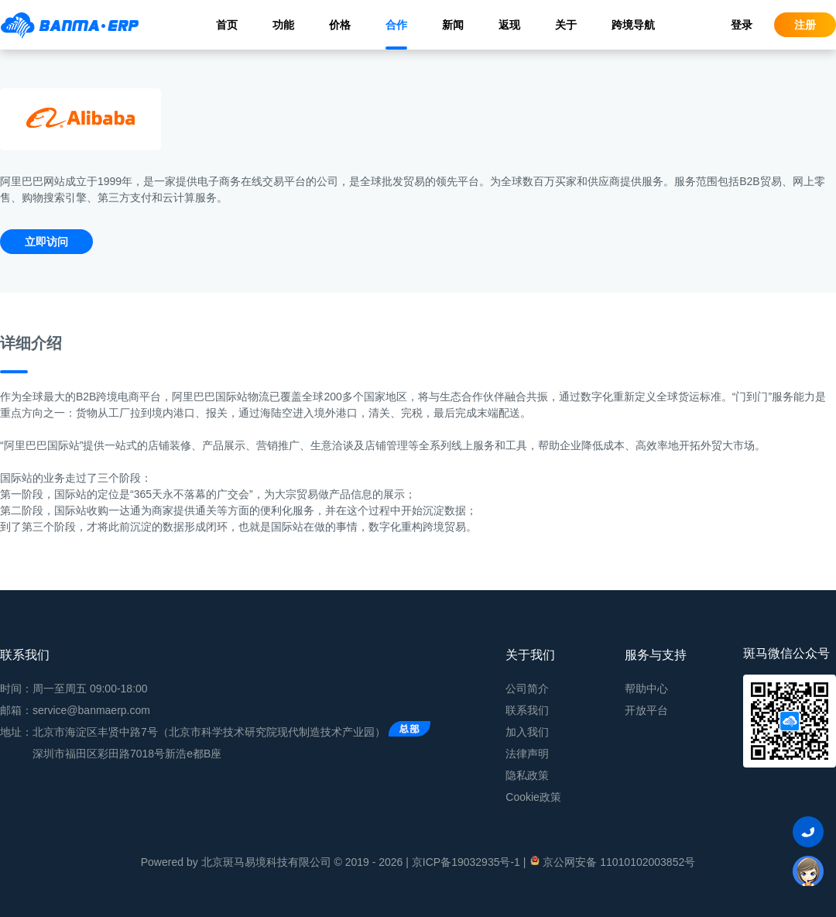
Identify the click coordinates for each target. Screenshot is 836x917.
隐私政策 (527, 775)
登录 (741, 25)
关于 (566, 25)
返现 (509, 25)
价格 (340, 25)
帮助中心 (646, 688)
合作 (396, 25)
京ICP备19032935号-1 (466, 862)
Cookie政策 (533, 797)
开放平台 (646, 710)
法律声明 (527, 753)
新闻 (453, 25)
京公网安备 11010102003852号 (612, 861)
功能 (283, 25)
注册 (805, 25)
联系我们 (527, 710)
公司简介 (527, 688)
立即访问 (46, 241)
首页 (227, 25)
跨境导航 (633, 25)
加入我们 (527, 732)
